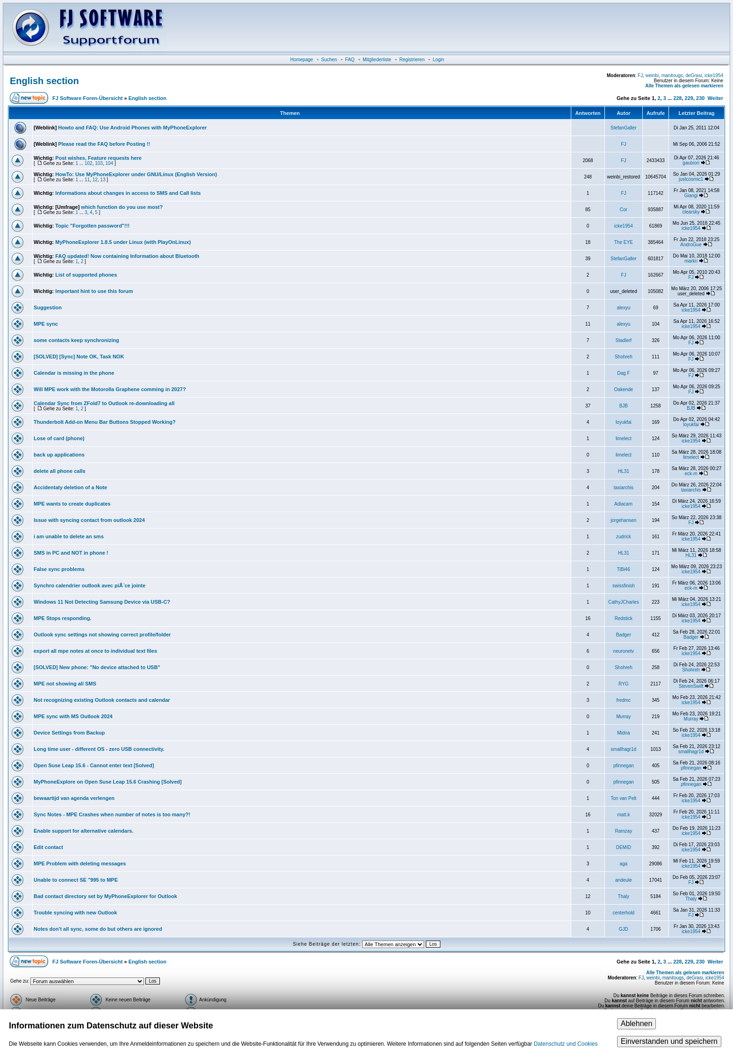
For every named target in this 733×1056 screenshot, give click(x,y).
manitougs (672, 75)
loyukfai (624, 422)
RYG (623, 683)
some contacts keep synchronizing (76, 340)
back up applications (59, 454)
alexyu (623, 307)
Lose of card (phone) (59, 438)
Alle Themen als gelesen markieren (684, 85)
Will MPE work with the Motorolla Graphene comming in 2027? (110, 389)
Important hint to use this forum (94, 291)
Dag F (623, 373)
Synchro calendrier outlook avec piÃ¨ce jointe (89, 585)
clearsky (691, 211)
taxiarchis (623, 487)
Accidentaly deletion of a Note (70, 487)
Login (438, 59)
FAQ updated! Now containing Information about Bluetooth (127, 256)
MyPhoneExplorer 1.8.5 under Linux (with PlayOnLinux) (123, 242)
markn (690, 261)
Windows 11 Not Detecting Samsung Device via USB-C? (102, 602)
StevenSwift (691, 686)
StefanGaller (624, 127)
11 (87, 179)
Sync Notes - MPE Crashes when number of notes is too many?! (112, 814)
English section (44, 81)
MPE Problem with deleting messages (80, 863)
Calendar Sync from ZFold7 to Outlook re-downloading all (104, 403)
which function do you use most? (122, 207)
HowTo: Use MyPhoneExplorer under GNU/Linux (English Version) (136, 174)
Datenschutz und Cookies (566, 1044)
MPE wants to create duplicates (72, 504)
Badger (623, 634)
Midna (623, 732)
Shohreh (623, 356)
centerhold (623, 912)
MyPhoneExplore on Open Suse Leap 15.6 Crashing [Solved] (108, 782)
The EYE (623, 242)
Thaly (623, 896)
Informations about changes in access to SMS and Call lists (128, 193)
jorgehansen (623, 520)
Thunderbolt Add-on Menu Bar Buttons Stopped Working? (105, 422)
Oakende (623, 389)
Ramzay (623, 831)
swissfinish (623, 585)
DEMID (623, 847)
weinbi (652, 75)
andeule (623, 880)
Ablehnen (637, 1023)
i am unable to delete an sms (69, 536)
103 (99, 163)
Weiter (715, 98)
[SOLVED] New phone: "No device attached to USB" (97, 667)
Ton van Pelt (623, 798)
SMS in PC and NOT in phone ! (71, 553)
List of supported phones (86, 275)
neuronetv (623, 651)
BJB (623, 405)
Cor (623, 209)
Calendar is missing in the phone (74, 373)
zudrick (623, 536)
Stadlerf (624, 340)
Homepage (301, 59)
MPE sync (46, 324)
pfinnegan (623, 765)
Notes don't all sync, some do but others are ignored (98, 929)
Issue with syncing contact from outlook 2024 (89, 520)
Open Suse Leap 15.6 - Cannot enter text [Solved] (94, 765)
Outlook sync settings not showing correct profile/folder (102, 634)
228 (677, 98)
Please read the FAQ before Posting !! (104, 144)
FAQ (349, 59)
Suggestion (48, 307)
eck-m (691, 473)
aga (624, 863)
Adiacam (623, 504)
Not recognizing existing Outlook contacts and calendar (102, 700)
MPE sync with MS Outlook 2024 (73, 716)
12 (95, 179)
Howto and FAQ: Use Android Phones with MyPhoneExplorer (132, 127)
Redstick (623, 618)
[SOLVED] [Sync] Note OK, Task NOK (79, 356)
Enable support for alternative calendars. (83, 831)
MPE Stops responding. (62, 618)
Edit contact (48, 847)
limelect (624, 438)
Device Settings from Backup (69, 732)
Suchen (329, 59)
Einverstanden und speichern (669, 1041)
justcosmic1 (691, 179)
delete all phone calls (60, 471)
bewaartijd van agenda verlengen (74, 798)
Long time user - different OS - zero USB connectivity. (99, 749)
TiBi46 (623, 569)
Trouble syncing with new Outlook (75, 912)
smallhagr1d (623, 749)
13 (102, 179)
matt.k (623, 814)
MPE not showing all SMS (65, 683)
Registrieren (411, 59)
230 (700, 98)
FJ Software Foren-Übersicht (87, 98)
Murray (623, 716)
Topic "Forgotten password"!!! (92, 225)
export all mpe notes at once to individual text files (95, 651)
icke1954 (713, 75)
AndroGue (691, 244)
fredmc (624, 700)
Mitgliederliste (377, 59)
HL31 (623, 471)
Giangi (691, 195)
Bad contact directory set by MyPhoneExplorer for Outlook (105, 896)
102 (89, 163)
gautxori (691, 162)
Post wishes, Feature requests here (98, 158)
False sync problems (59, 569)
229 (689, 98)
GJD (623, 929)
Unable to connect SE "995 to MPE (76, 880)
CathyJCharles (623, 602)
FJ (640, 75)
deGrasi (693, 75)
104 (109, 163)
